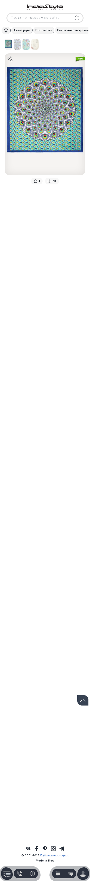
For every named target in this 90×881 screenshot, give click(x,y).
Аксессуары (22, 30)
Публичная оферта (54, 855)
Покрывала (43, 30)
